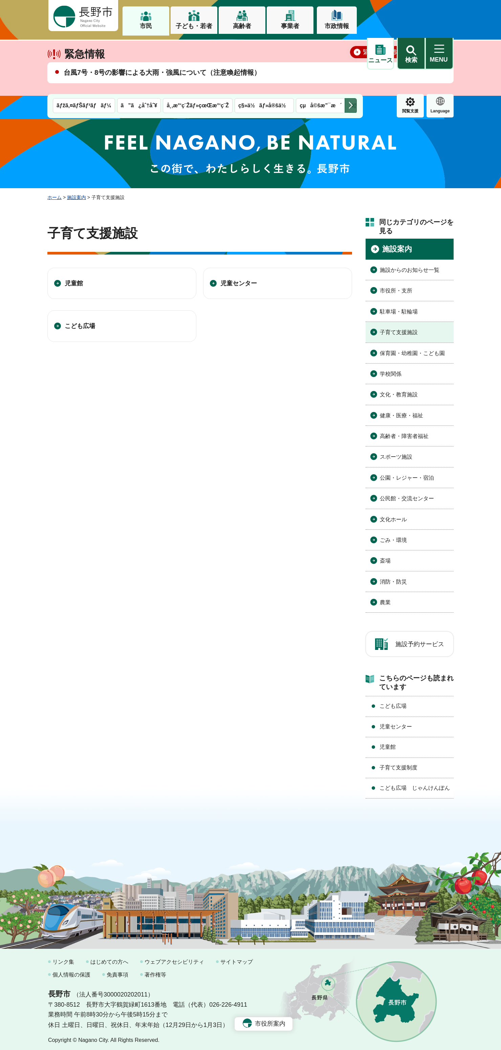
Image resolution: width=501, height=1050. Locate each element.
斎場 (385, 558)
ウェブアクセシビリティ (174, 959)
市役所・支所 (396, 288)
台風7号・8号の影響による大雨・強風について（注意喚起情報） (162, 93)
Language (410, 52)
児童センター (238, 280)
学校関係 (390, 371)
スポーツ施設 (396, 454)
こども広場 (80, 323)
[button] (411, 16)
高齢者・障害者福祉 (404, 433)
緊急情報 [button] (440, 51)
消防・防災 (393, 579)
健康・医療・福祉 (401, 412)
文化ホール (393, 516)
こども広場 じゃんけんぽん (414, 785)
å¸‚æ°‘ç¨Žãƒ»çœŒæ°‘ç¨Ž (198, 46)
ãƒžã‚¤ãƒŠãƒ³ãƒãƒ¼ (84, 46)
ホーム (54, 194)
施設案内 (76, 194)
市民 (146, 26)
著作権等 (155, 972)
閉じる (438, 72)
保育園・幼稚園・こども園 (412, 350)
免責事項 (117, 972)
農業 (385, 599)
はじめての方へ (109, 959)
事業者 (290, 26)
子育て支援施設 (399, 329)
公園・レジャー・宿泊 (407, 475)
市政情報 (337, 26)
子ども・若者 (194, 26)
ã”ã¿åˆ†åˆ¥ (139, 46)
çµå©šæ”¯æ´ (321, 46)
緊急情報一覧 (381, 73)
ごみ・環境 (393, 537)
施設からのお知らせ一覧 (409, 267)
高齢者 (242, 26)
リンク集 (63, 959)
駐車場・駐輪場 (399, 308)
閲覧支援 (380, 52)
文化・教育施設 (399, 392)
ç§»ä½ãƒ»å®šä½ (264, 46)
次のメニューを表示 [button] (351, 46)
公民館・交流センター (407, 495)
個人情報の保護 (71, 972)
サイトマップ (236, 959)
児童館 (74, 280)
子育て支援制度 (398, 764)
